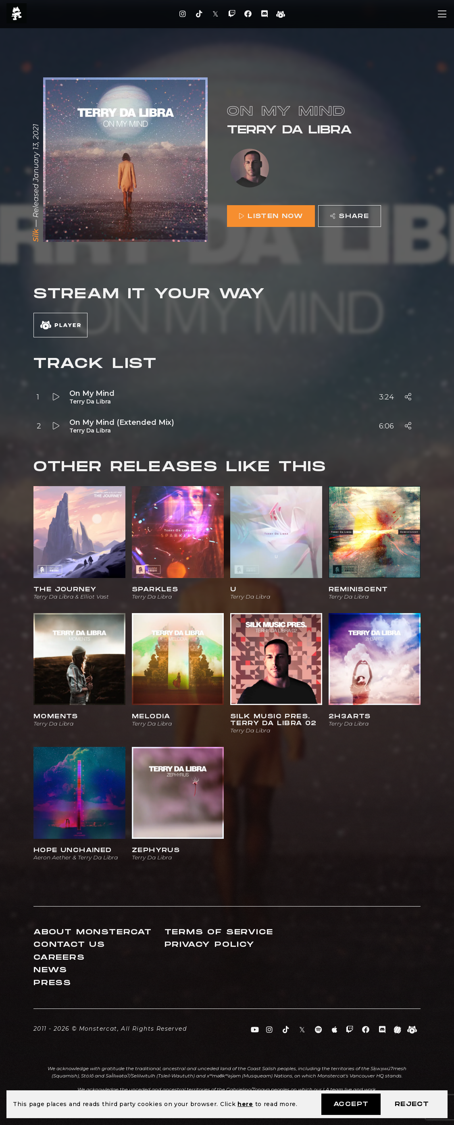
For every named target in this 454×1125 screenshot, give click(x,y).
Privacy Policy (210, 944)
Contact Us (69, 944)
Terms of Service (219, 932)
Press (52, 983)
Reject (412, 1104)
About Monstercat (92, 932)
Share (349, 216)
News (50, 970)
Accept (351, 1104)
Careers (59, 957)
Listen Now (271, 216)
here (245, 1104)
